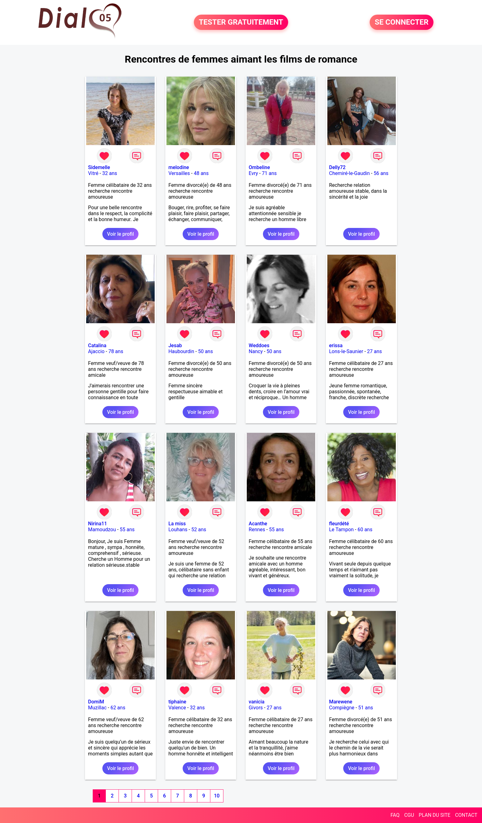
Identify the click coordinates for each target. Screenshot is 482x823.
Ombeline (259, 167)
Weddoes (259, 345)
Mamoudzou (102, 529)
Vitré (93, 173)
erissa (335, 345)
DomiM (96, 702)
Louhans (177, 529)
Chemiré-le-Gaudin (349, 173)
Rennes (257, 529)
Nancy (256, 351)
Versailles (179, 173)
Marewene (340, 702)
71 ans (269, 173)
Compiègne (341, 708)
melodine (178, 167)
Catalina (97, 345)
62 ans (117, 708)
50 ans (205, 351)
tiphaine (177, 702)
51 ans (365, 708)
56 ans (381, 173)
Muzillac (97, 708)
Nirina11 (97, 524)
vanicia (256, 702)
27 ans (374, 351)
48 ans (201, 173)
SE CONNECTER (401, 22)
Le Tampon (341, 529)
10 (216, 796)
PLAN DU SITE (435, 815)
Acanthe (258, 524)
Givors (256, 708)
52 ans (198, 529)
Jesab (175, 345)
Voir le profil (120, 234)
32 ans (109, 173)
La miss (177, 524)
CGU (409, 815)
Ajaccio (96, 351)
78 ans (115, 351)
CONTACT (466, 815)
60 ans (365, 529)
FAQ (395, 815)
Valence (177, 708)
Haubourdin (181, 351)
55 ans (127, 529)
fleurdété (339, 524)
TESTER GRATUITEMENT (241, 22)
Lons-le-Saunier (346, 351)
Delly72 (337, 167)
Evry (253, 173)
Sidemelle (99, 167)
